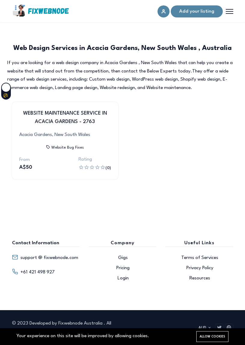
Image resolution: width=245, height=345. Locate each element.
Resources (199, 278)
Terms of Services (199, 257)
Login (123, 278)
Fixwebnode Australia (81, 323)
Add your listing (196, 11)
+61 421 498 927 (37, 272)
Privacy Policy (199, 268)
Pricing (123, 268)
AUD (205, 327)
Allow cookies (212, 336)
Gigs (123, 257)
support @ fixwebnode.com (49, 257)
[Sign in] (164, 11)
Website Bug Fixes (65, 147)
